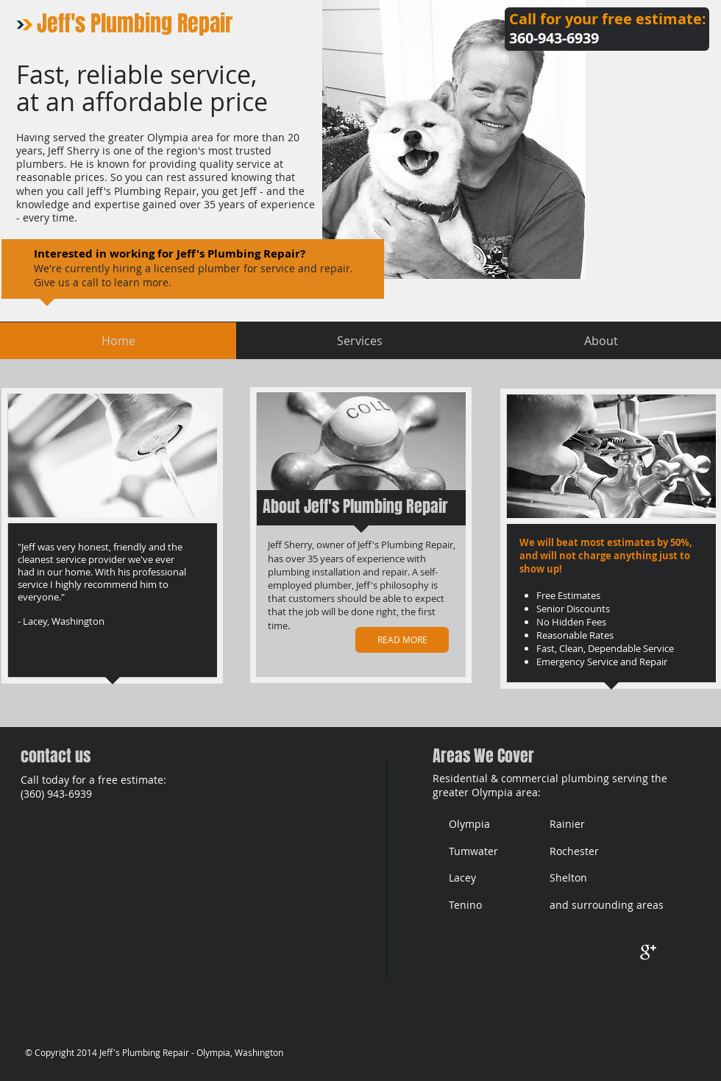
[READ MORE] (402, 640)
